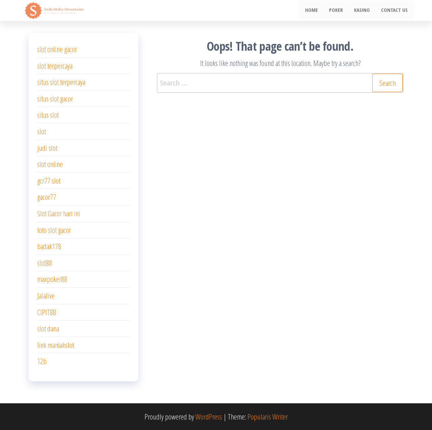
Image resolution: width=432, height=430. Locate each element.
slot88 (44, 263)
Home (315, 10)
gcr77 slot (48, 180)
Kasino (364, 10)
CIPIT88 (46, 312)
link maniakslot (55, 345)
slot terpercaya (55, 66)
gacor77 (46, 197)
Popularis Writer (267, 416)
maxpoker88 (52, 279)
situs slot (48, 115)
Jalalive (46, 295)
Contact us (395, 10)
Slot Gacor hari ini (58, 213)
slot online (50, 164)
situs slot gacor (55, 98)
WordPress (208, 416)
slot (41, 131)
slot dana (48, 328)
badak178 (49, 246)
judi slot (47, 148)
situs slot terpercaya (61, 82)
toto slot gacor (54, 230)
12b (42, 361)
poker (339, 10)
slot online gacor (57, 49)
